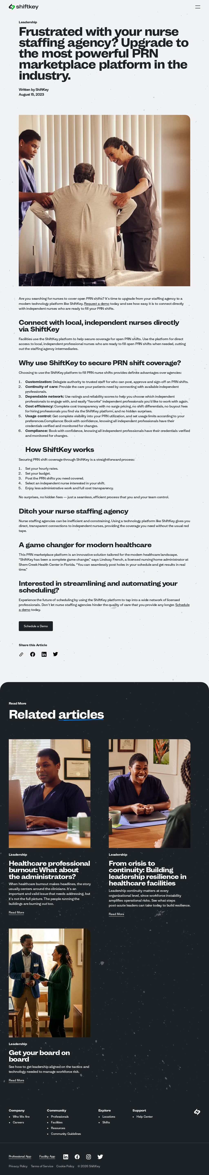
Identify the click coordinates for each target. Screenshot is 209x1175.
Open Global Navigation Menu (197, 6)
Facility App (47, 1156)
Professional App (20, 1156)
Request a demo (96, 303)
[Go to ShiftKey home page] (24, 7)
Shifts (106, 1122)
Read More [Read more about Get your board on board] (16, 1080)
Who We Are (21, 1116)
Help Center (145, 1116)
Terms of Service (42, 1166)
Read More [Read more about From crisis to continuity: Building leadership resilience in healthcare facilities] (116, 914)
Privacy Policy (18, 1166)
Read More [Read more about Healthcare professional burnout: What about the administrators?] (16, 912)
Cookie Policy (65, 1166)
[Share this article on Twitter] (55, 654)
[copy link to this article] (21, 654)
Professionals (60, 1116)
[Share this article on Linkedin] (44, 654)
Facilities (56, 1122)
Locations (108, 1116)
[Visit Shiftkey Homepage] (197, 1112)
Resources (58, 1128)
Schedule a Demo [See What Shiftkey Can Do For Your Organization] (36, 626)
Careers (18, 1122)
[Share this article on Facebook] (32, 654)
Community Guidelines (66, 1134)
